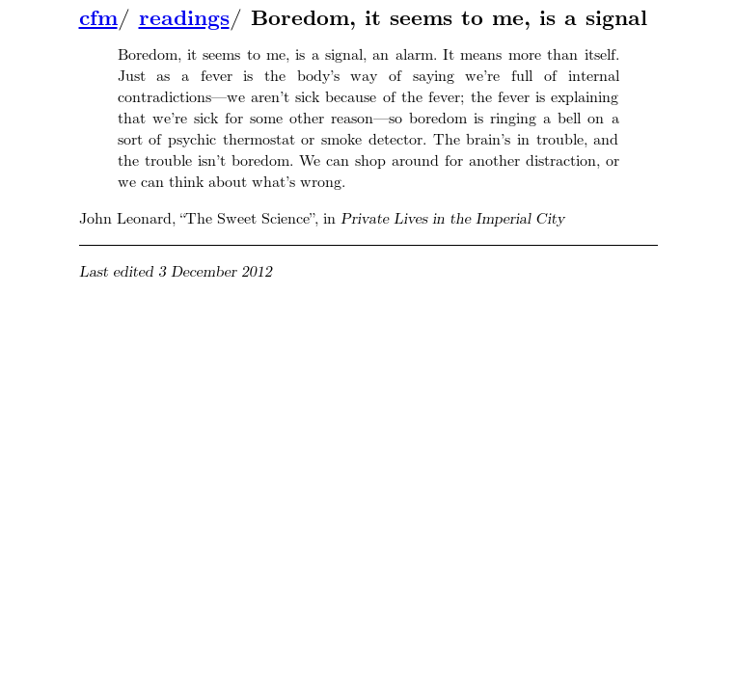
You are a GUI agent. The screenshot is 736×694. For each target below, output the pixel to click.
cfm (98, 18)
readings (184, 18)
